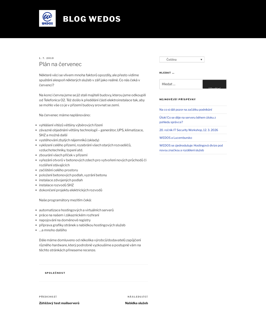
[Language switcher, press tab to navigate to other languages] (181, 59)
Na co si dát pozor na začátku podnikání (185, 109)
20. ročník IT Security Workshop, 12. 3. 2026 (188, 130)
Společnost (55, 272)
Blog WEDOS (92, 19)
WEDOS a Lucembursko (175, 137)
